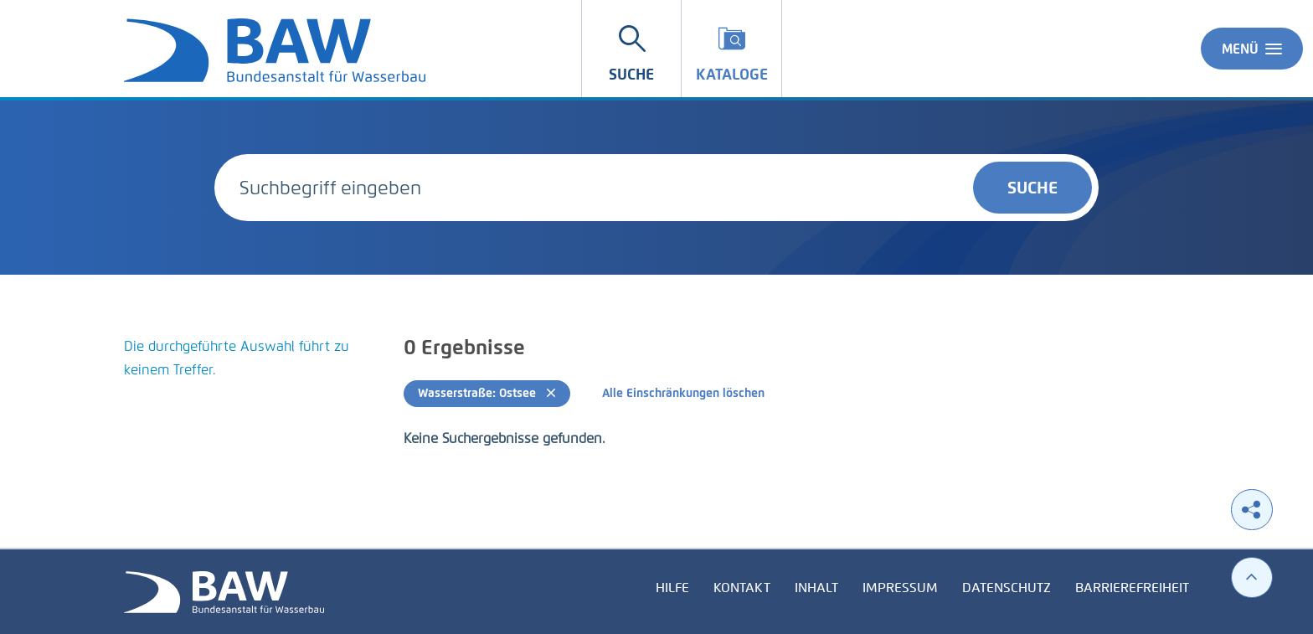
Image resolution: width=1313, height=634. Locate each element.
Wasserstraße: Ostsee (487, 393)
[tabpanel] (244, 378)
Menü (1252, 48)
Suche (1032, 188)
